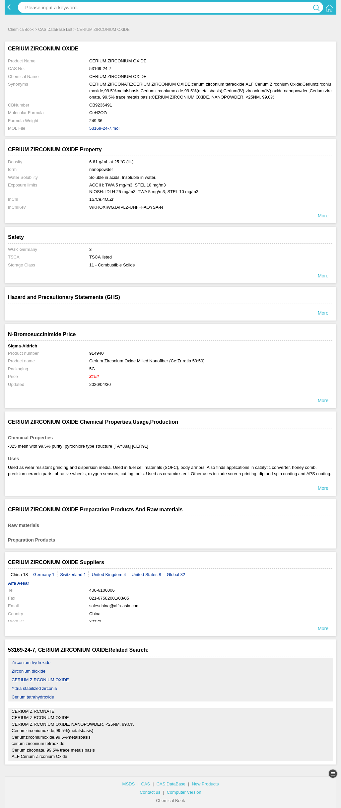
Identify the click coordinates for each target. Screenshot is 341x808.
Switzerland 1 (73, 574)
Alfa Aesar (18, 583)
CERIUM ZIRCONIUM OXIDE (40, 679)
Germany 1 (43, 574)
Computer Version (184, 792)
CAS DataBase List (55, 29)
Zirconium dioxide (28, 671)
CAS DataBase (171, 783)
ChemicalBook (21, 29)
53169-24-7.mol (104, 128)
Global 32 (176, 574)
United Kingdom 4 (109, 574)
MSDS (128, 783)
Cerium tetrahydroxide (33, 697)
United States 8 (146, 574)
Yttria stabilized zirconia (34, 688)
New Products (205, 783)
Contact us (150, 792)
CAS (145, 783)
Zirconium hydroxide (31, 662)
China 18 (19, 574)
